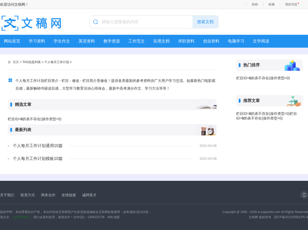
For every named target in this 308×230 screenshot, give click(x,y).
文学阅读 (261, 41)
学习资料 (37, 41)
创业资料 (211, 41)
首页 (16, 62)
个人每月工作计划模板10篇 (38, 158)
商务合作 (48, 195)
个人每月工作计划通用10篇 (38, 145)
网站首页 (12, 41)
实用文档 (161, 41)
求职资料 (186, 41)
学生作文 (62, 41)
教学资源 (111, 41)
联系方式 (28, 195)
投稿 (255, 4)
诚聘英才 (89, 195)
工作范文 (136, 41)
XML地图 (113, 217)
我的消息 (291, 4)
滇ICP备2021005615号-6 (291, 217)
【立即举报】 (21, 217)
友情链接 (69, 195)
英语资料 (87, 41)
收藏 (271, 4)
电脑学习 (236, 41)
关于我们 (7, 195)
